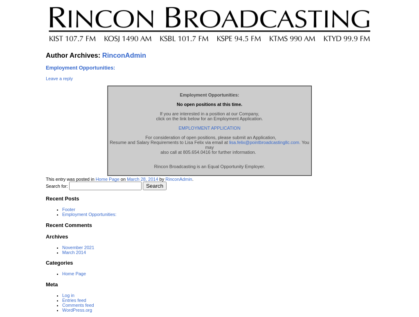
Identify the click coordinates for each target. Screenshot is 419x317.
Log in (68, 295)
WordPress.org (77, 310)
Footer (68, 209)
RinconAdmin (124, 55)
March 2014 (74, 252)
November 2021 (78, 247)
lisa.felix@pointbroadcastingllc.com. (264, 142)
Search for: (57, 186)
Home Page (107, 179)
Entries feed (74, 300)
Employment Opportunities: (80, 68)
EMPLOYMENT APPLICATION (209, 128)
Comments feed (78, 305)
